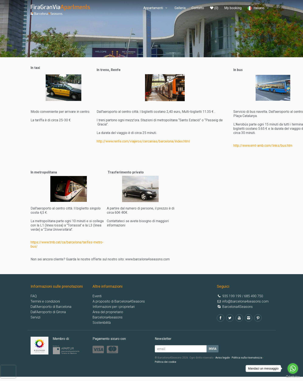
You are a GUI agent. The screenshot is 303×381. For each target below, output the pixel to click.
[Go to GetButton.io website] (293, 376)
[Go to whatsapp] (292, 368)
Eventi (97, 296)
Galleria (180, 8)
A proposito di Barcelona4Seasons (119, 301)
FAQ (34, 296)
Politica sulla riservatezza (247, 357)
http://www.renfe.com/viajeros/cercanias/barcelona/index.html (143, 141)
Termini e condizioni (45, 301)
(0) (214, 8)
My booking (233, 8)
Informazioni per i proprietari (114, 307)
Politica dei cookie (165, 361)
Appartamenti (156, 8)
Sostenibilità (102, 323)
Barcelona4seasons (108, 317)
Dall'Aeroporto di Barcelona (51, 307)
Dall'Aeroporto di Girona (48, 312)
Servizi (35, 317)
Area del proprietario (108, 312)
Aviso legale (222, 357)
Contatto (198, 8)
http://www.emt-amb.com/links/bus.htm (262, 146)
